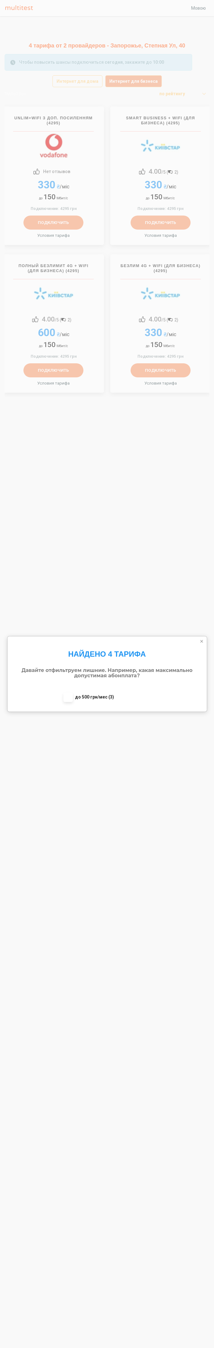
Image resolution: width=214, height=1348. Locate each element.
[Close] (202, 641)
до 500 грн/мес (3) (94, 696)
